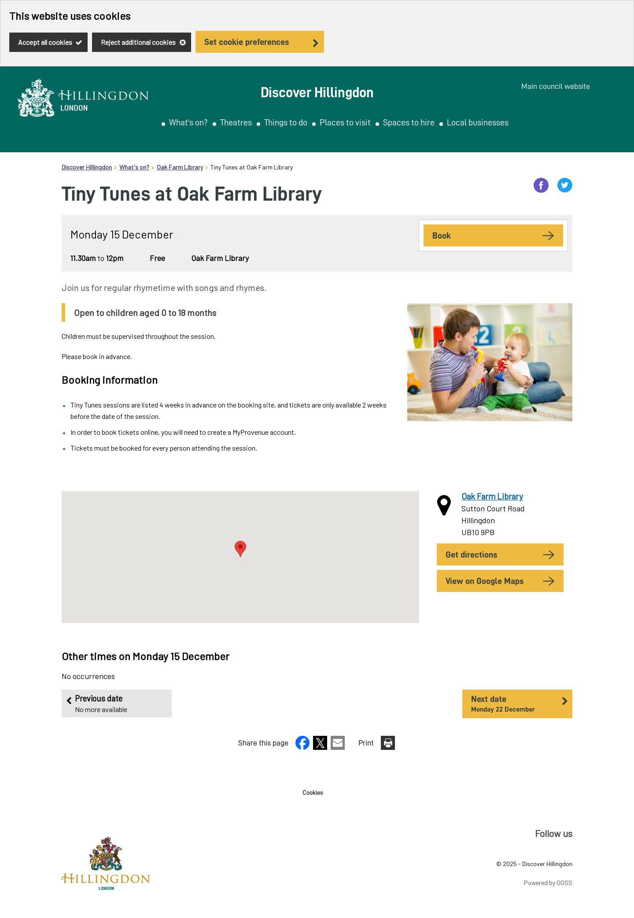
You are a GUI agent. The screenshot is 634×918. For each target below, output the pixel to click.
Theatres (236, 122)
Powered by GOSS (548, 882)
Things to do (285, 122)
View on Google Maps (484, 581)
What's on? (188, 122)
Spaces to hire (409, 122)
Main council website (555, 86)
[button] (303, 747)
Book (441, 235)
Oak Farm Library (180, 167)
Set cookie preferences (246, 41)
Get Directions (471, 554)
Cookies (312, 792)
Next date (515, 704)
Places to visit (345, 122)
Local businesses (478, 122)
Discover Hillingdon (87, 167)
